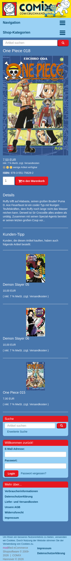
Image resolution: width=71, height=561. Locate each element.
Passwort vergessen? (33, 473)
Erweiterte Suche (17, 431)
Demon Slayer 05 (16, 284)
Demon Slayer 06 (16, 338)
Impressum (44, 548)
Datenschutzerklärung (51, 553)
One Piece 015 (14, 392)
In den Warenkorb (31, 181)
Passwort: (11, 460)
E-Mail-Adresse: (15, 448)
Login (11, 473)
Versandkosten (31, 163)
